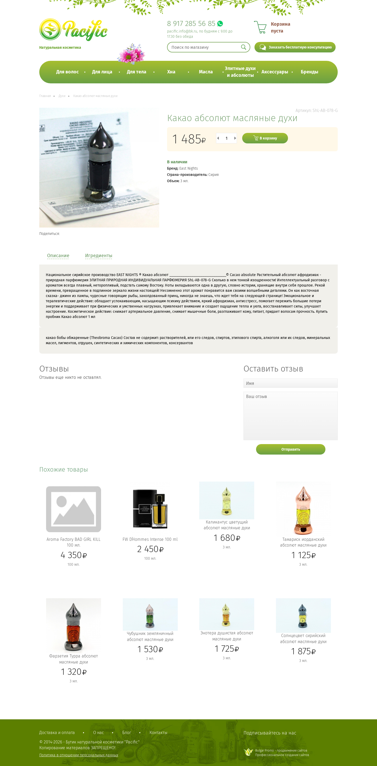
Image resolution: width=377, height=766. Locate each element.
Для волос (67, 72)
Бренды (309, 72)
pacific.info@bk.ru (182, 31)
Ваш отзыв (256, 396)
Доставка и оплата (57, 732)
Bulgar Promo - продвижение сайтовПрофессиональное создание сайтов (282, 753)
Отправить (290, 449)
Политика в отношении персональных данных (78, 755)
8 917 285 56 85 (191, 23)
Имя (250, 383)
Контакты (158, 732)
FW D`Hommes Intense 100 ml (150, 539)
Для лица (102, 72)
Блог (126, 732)
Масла (206, 72)
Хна (171, 72)
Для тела (136, 72)
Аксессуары (275, 72)
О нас (98, 732)
